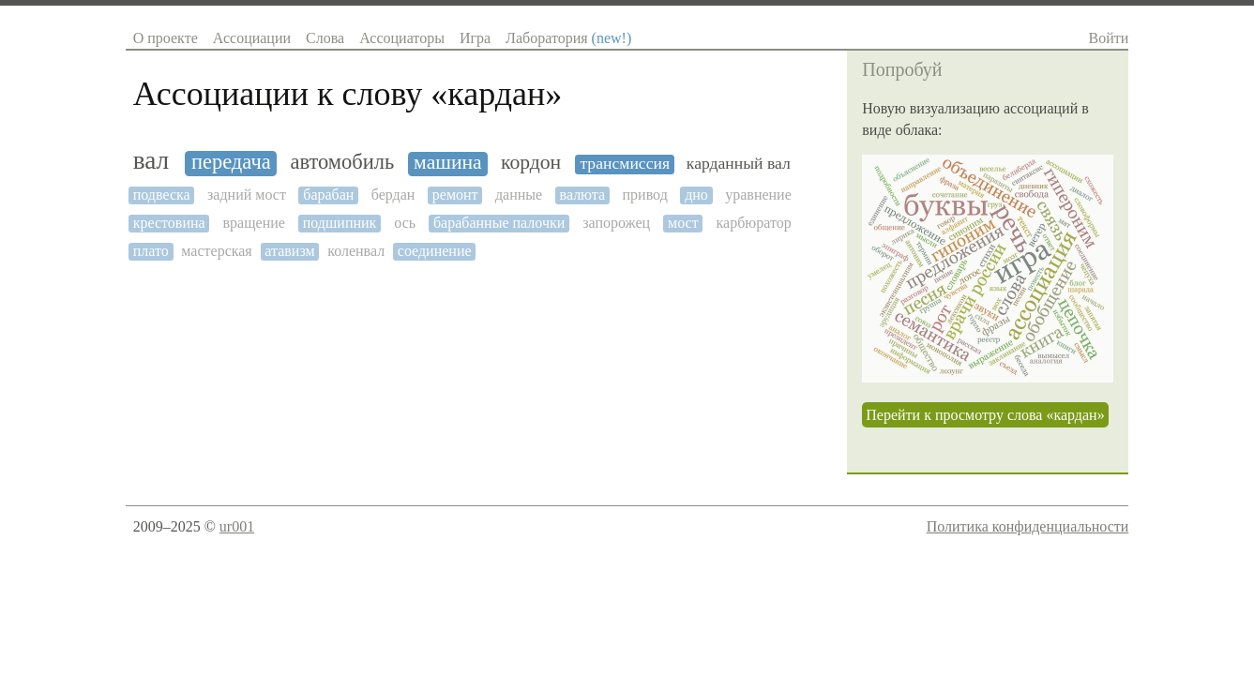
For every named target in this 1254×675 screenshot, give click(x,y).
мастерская (216, 251)
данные (518, 194)
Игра (475, 38)
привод (645, 194)
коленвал (356, 251)
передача (231, 162)
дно (696, 194)
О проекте (165, 38)
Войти (1109, 38)
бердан (393, 194)
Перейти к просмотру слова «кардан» (985, 415)
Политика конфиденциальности (1028, 526)
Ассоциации (252, 38)
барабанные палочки (499, 223)
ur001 (236, 526)
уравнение (758, 194)
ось (404, 223)
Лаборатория (568, 38)
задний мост (246, 194)
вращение (254, 223)
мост (683, 223)
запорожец (616, 223)
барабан (328, 194)
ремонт (455, 194)
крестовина (169, 223)
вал (151, 160)
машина (448, 162)
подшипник (340, 223)
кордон (531, 162)
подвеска (161, 194)
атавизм (289, 251)
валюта (583, 194)
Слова (325, 38)
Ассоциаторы (402, 38)
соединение (435, 251)
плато (151, 251)
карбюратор (754, 223)
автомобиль (342, 162)
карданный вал (739, 163)
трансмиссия (625, 163)
